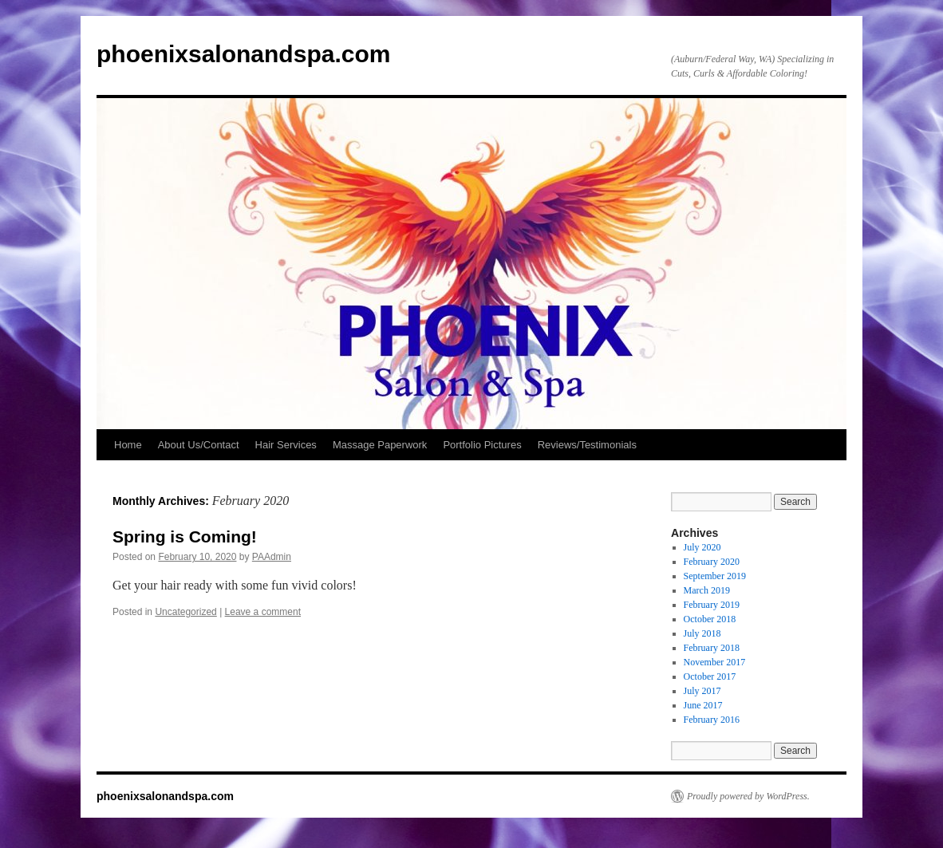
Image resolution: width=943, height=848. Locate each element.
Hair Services (286, 445)
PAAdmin (271, 556)
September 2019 (715, 576)
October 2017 (710, 676)
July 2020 (702, 547)
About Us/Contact (198, 445)
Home (128, 445)
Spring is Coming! (184, 536)
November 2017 (715, 662)
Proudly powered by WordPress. (748, 796)
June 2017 (703, 705)
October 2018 (710, 619)
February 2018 (712, 647)
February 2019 (712, 604)
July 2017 (702, 690)
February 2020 (712, 561)
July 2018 (702, 633)
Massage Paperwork (380, 445)
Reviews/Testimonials (587, 445)
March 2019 (707, 590)
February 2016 (712, 719)
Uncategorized (185, 611)
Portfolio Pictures (482, 445)
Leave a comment (263, 611)
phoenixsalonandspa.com (243, 54)
